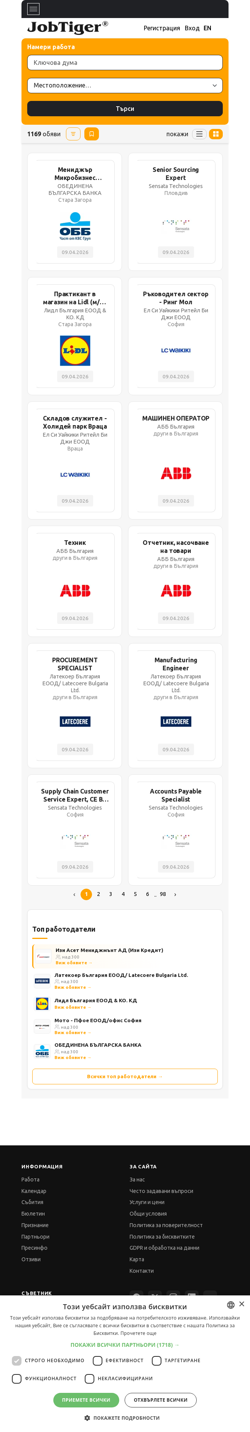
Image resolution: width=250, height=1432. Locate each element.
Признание (35, 1225)
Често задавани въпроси (161, 1191)
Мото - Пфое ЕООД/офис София (97, 1020)
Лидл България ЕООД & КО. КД (95, 1000)
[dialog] (125, 1363)
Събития (32, 1202)
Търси (125, 108)
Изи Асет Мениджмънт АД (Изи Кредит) (109, 950)
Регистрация (162, 28)
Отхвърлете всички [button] (161, 1400)
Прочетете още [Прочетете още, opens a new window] (138, 1333)
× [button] (241, 1304)
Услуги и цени (147, 1202)
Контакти (142, 1271)
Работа (30, 1179)
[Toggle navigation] (33, 9)
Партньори (35, 1237)
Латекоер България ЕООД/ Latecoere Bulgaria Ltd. (121, 975)
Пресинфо (34, 1248)
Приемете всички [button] (86, 1400)
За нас (137, 1179)
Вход (192, 28)
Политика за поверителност (166, 1225)
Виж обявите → (74, 962)
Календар (33, 1191)
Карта (137, 1259)
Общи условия (148, 1214)
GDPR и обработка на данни (164, 1248)
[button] (125, 1344)
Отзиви (31, 1259)
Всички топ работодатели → (125, 1076)
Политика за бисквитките (162, 1237)
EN (207, 28)
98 (163, 894)
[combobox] (231, 1305)
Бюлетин (33, 1214)
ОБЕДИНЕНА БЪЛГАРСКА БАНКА (97, 1045)
